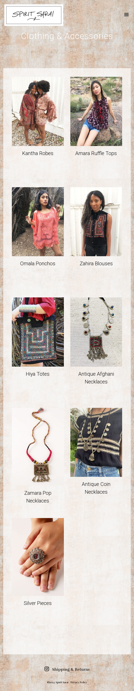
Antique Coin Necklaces (96, 488)
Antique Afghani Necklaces (96, 378)
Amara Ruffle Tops (96, 153)
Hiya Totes (38, 374)
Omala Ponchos (37, 264)
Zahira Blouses (96, 264)
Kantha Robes (38, 153)
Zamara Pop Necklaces (37, 497)
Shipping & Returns (71, 669)
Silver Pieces (38, 603)
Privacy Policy (78, 682)
